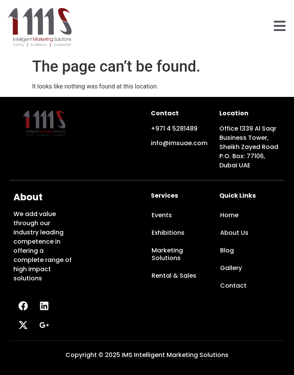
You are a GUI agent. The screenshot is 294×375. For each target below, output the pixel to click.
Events (162, 215)
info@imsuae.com (179, 143)
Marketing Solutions (167, 254)
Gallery (231, 268)
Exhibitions (168, 232)
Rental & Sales (174, 275)
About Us (234, 232)
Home (229, 215)
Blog (227, 250)
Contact (233, 285)
